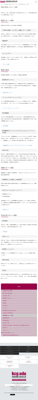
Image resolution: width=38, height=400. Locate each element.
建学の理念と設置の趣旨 (7, 293)
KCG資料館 (28, 362)
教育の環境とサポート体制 (8, 315)
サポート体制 (6, 64)
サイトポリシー (28, 349)
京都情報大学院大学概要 (7, 290)
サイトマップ (9, 349)
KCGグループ (5, 330)
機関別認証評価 (6, 317)
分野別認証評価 (6, 320)
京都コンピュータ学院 (9, 357)
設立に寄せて (5, 305)
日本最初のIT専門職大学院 (8, 312)
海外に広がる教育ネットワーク (8, 332)
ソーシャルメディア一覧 (9, 353)
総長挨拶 (4, 300)
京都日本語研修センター (28, 357)
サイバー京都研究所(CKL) (9, 366)
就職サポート (6, 209)
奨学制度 (5, 231)
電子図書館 (5, 125)
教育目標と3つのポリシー (8, 298)
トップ (3, 4)
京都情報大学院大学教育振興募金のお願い (11, 335)
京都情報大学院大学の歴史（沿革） (9, 310)
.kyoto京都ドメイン (28, 351)
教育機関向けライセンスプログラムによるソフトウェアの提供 (17, 145)
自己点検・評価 (6, 322)
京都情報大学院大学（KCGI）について (11, 4)
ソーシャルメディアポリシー (9, 351)
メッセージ (5, 308)
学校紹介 (19, 286)
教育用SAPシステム (7, 92)
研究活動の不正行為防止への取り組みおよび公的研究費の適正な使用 (16, 325)
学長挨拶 (4, 303)
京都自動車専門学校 (9, 362)
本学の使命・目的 (6, 295)
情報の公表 (5, 327)
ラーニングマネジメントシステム (11, 108)
